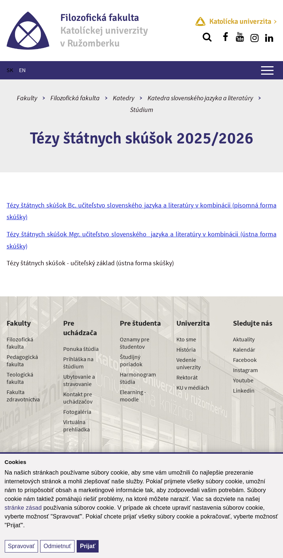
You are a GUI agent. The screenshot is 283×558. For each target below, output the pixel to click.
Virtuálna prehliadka (76, 425)
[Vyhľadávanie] (207, 37)
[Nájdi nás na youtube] (240, 37)
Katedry (123, 98)
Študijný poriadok (131, 360)
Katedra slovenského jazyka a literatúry (200, 98)
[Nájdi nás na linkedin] (269, 37)
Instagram (245, 370)
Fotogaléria (77, 411)
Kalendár (244, 349)
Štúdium (141, 109)
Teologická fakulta (20, 378)
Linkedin (244, 390)
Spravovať (21, 546)
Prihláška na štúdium (78, 362)
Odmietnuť (57, 546)
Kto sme (186, 339)
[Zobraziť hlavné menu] (267, 70)
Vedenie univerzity (188, 363)
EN (22, 70)
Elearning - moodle (133, 395)
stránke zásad (23, 508)
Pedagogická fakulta (22, 360)
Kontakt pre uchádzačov (77, 397)
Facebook (245, 359)
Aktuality (244, 339)
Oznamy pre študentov (134, 343)
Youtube (243, 380)
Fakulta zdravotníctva (23, 395)
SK (10, 70)
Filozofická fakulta (75, 98)
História (186, 349)
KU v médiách (192, 387)
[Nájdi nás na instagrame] (254, 37)
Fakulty (27, 98)
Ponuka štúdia (81, 348)
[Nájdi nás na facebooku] (225, 37)
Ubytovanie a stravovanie (79, 380)
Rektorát (187, 377)
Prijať (87, 546)
